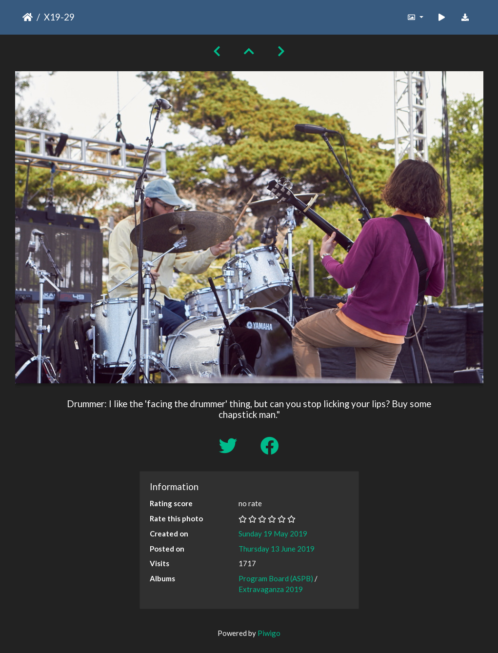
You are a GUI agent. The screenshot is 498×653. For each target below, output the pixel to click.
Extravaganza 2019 (271, 589)
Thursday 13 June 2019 (277, 548)
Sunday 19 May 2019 (273, 533)
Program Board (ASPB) (276, 578)
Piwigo (269, 633)
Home (27, 17)
